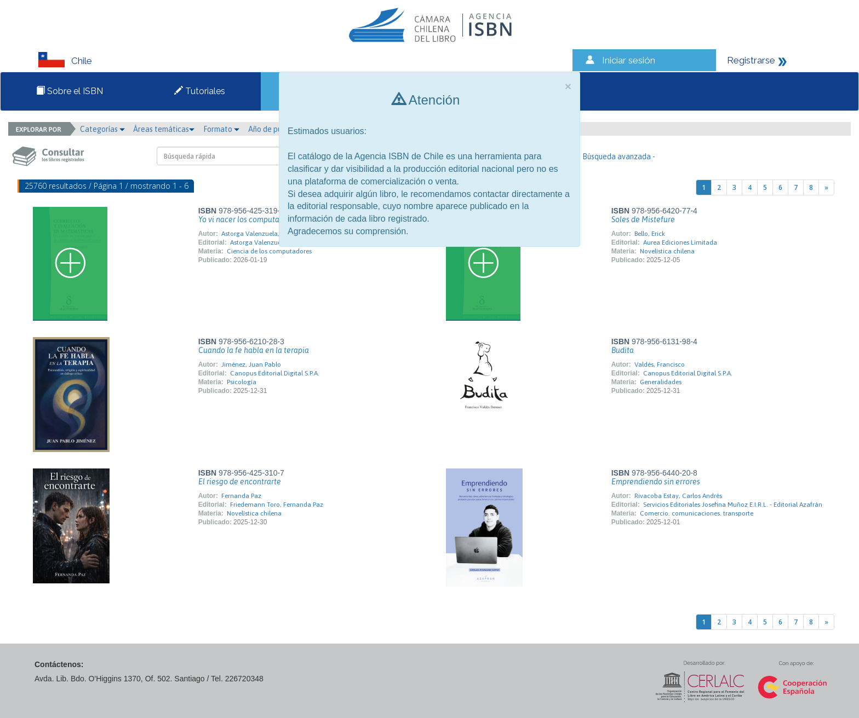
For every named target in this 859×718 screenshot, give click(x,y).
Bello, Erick (649, 234)
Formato (221, 129)
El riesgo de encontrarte (239, 481)
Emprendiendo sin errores (655, 481)
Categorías (102, 129)
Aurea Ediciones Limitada (680, 242)
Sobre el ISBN (69, 91)
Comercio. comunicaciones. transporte (696, 513)
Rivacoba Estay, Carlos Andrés (678, 496)
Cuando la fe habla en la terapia (253, 350)
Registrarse (751, 60)
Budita (622, 350)
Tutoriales (199, 91)
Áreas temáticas (163, 129)
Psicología (241, 382)
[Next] (826, 187)
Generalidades (661, 382)
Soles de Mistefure (643, 219)
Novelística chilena (667, 251)
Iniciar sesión (628, 60)
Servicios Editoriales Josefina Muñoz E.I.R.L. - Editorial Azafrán (732, 504)
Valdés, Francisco (659, 364)
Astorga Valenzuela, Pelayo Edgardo (274, 234)
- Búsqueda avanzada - (616, 156)
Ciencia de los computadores (269, 251)
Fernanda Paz (241, 496)
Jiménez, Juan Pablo (251, 364)
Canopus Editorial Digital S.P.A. (274, 373)
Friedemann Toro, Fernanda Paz (276, 504)
